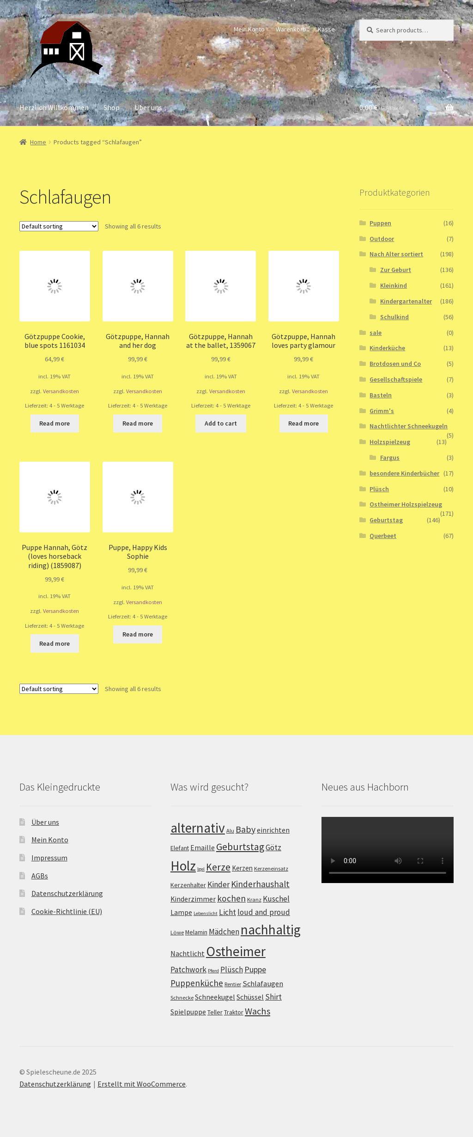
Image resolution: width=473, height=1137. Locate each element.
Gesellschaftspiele (396, 379)
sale (376, 332)
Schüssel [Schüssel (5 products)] (250, 997)
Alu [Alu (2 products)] (230, 830)
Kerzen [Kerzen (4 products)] (242, 868)
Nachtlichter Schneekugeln (409, 426)
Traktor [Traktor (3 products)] (233, 1012)
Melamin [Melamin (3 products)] (196, 932)
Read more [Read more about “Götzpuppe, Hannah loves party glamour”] (303, 423)
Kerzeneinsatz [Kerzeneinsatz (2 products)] (271, 868)
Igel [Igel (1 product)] (201, 869)
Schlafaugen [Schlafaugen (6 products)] (263, 983)
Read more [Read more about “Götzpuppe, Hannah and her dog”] (137, 423)
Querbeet (383, 535)
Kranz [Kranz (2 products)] (254, 899)
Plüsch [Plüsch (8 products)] (231, 969)
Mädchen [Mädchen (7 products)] (224, 932)
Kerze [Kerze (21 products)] (218, 867)
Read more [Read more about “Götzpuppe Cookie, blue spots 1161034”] (54, 423)
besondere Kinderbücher (404, 473)
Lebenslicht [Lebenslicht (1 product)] (206, 913)
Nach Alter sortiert (396, 254)
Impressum (49, 857)
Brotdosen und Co (395, 363)
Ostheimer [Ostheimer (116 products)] (236, 951)
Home (38, 142)
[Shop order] (58, 226)
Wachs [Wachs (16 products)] (257, 1011)
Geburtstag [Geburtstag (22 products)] (240, 846)
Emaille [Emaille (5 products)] (202, 847)
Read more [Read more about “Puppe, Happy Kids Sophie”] (137, 634)
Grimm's (382, 411)
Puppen (380, 223)
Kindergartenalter (406, 301)
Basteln (381, 395)
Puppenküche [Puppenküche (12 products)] (196, 983)
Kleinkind (393, 285)
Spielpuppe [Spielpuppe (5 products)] (188, 1011)
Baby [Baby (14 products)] (245, 829)
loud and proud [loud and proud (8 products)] (263, 912)
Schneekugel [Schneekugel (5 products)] (215, 997)
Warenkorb (291, 29)
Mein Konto (249, 29)
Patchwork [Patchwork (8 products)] (188, 969)
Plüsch (379, 489)
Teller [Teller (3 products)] (215, 1012)
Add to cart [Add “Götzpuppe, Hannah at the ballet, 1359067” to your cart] (221, 423)
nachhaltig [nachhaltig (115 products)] (271, 929)
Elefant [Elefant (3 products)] (179, 848)
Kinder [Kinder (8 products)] (218, 884)
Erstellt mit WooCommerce (141, 1083)
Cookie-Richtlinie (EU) (66, 911)
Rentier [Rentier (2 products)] (232, 984)
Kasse (326, 29)
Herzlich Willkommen (54, 107)
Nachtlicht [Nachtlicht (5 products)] (187, 953)
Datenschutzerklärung (67, 893)
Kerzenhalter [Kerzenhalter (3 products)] (188, 885)
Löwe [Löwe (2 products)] (177, 932)
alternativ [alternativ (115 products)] (197, 827)
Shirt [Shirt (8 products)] (273, 997)
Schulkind (394, 317)
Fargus (390, 457)
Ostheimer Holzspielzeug (406, 504)
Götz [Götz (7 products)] (273, 847)
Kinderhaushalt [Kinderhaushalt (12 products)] (260, 884)
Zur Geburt (395, 270)
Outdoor (382, 239)
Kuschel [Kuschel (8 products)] (276, 899)
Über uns (148, 107)
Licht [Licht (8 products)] (227, 912)
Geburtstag (386, 520)
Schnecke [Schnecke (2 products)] (182, 997)
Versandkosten (61, 391)
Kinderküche (387, 348)
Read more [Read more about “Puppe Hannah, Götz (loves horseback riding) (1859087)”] (54, 643)
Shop (111, 107)
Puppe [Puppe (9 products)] (255, 969)
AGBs (39, 875)
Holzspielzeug (390, 442)
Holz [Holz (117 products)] (183, 865)
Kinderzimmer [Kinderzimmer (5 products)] (193, 899)
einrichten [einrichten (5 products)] (273, 830)
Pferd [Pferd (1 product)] (213, 971)
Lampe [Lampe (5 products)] (181, 912)
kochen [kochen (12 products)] (231, 898)
